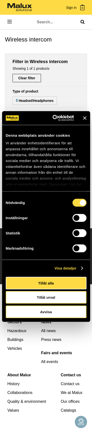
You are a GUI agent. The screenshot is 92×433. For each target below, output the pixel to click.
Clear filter (26, 78)
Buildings (15, 340)
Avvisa (46, 312)
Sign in (71, 8)
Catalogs (68, 410)
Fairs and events (56, 353)
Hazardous (16, 331)
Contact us (71, 375)
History (13, 384)
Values (13, 410)
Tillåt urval (46, 297)
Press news (51, 340)
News (46, 322)
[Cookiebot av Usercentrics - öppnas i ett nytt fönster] (55, 118)
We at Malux (71, 393)
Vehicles (14, 348)
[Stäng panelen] (84, 118)
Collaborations (19, 393)
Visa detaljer (65, 268)
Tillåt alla (46, 283)
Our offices (70, 401)
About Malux (19, 375)
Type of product (25, 91)
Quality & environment (26, 401)
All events (49, 362)
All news (48, 331)
